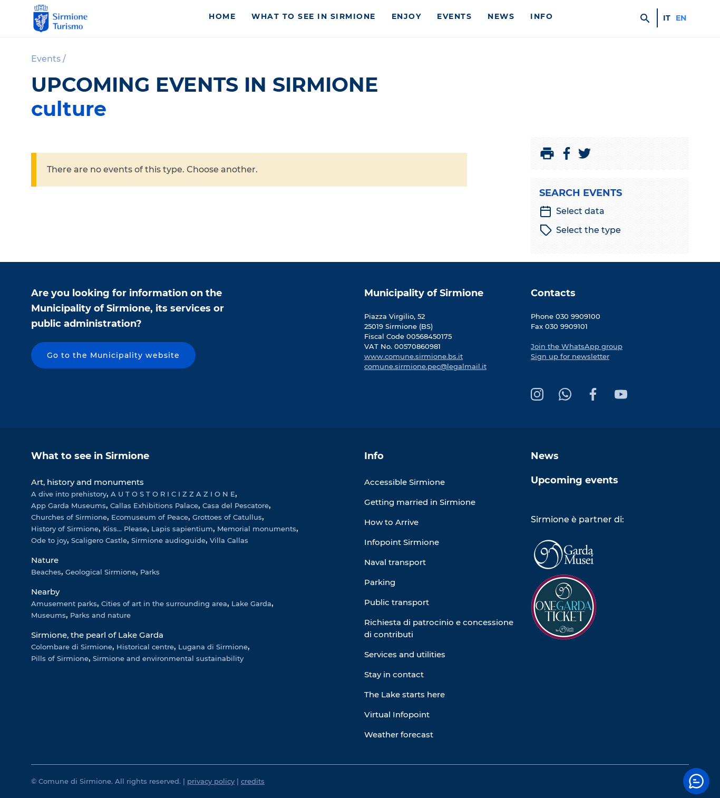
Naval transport (395, 562)
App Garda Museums (68, 505)
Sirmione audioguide (168, 540)
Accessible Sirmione (404, 482)
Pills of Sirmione (60, 658)
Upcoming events (574, 480)
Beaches (46, 572)
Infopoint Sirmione (401, 542)
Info (541, 16)
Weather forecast (398, 734)
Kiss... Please (125, 528)
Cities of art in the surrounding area (164, 603)
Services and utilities (404, 654)
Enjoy (407, 16)
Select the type (580, 230)
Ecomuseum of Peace (149, 517)
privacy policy (211, 781)
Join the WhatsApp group (576, 346)
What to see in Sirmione (313, 16)
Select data (572, 211)
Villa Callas (229, 540)
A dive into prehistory (68, 494)
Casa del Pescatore (235, 505)
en (681, 18)
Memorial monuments (256, 528)
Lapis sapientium (182, 528)
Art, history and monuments (87, 482)
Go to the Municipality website (113, 355)
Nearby (45, 592)
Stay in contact (394, 674)
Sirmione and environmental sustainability (168, 658)
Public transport (396, 602)
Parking (379, 582)
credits (253, 781)
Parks (150, 572)
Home (222, 16)
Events (454, 16)
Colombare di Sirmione (71, 647)
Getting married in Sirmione (419, 502)
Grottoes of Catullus (227, 517)
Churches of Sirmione (69, 517)
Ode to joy (49, 540)
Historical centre (145, 647)
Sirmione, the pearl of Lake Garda (97, 635)
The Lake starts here (404, 694)
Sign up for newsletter (570, 356)
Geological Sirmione (100, 572)
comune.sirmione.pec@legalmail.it (425, 366)
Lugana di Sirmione (213, 647)
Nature (45, 560)
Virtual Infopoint (397, 714)
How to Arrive (391, 522)
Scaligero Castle (99, 540)
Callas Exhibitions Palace (154, 505)
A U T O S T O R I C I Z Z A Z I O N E (173, 494)
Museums (48, 615)
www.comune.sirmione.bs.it (413, 356)
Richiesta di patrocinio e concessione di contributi (438, 628)
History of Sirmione (65, 528)
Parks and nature (100, 615)
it (666, 18)
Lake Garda (251, 603)
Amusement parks (64, 603)
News (501, 16)
